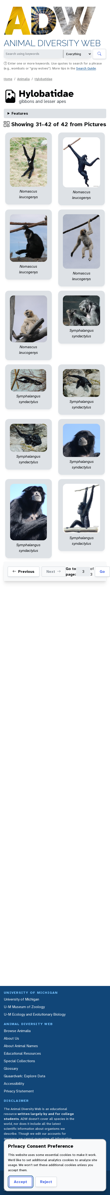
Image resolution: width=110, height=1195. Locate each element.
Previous (23, 571)
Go (102, 571)
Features (20, 113)
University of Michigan (21, 999)
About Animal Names (21, 1045)
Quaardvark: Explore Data (24, 1076)
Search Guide (86, 68)
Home (8, 79)
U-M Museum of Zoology (24, 1006)
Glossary (11, 1068)
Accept (19, 1181)
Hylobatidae (43, 79)
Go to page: (71, 571)
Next (53, 571)
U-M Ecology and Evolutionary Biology (34, 1014)
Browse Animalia (17, 1030)
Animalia (23, 79)
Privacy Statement (19, 1091)
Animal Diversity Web (52, 43)
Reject (44, 1181)
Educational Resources (22, 1053)
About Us (11, 1038)
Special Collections (19, 1060)
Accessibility (14, 1083)
